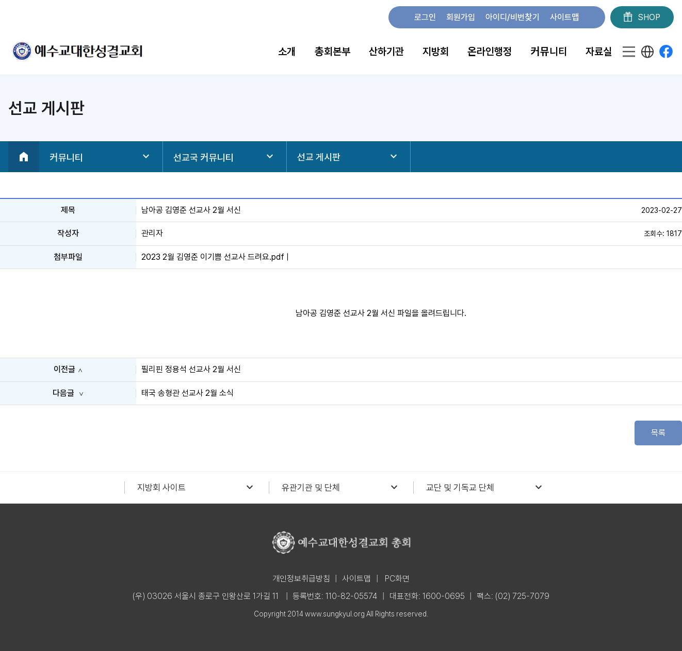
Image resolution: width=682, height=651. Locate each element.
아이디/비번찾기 (512, 17)
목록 (658, 433)
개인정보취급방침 (301, 578)
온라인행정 (489, 51)
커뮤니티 (548, 51)
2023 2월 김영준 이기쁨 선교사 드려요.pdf (212, 257)
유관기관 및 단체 (341, 487)
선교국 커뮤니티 (224, 156)
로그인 (425, 17)
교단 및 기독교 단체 (485, 487)
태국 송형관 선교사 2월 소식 (187, 393)
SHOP (642, 17)
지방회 (436, 51)
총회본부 (332, 51)
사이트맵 (564, 17)
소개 (287, 51)
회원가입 (460, 17)
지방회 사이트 (196, 487)
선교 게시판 (348, 156)
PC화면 (397, 578)
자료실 (599, 51)
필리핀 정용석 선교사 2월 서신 (191, 369)
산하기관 (386, 51)
